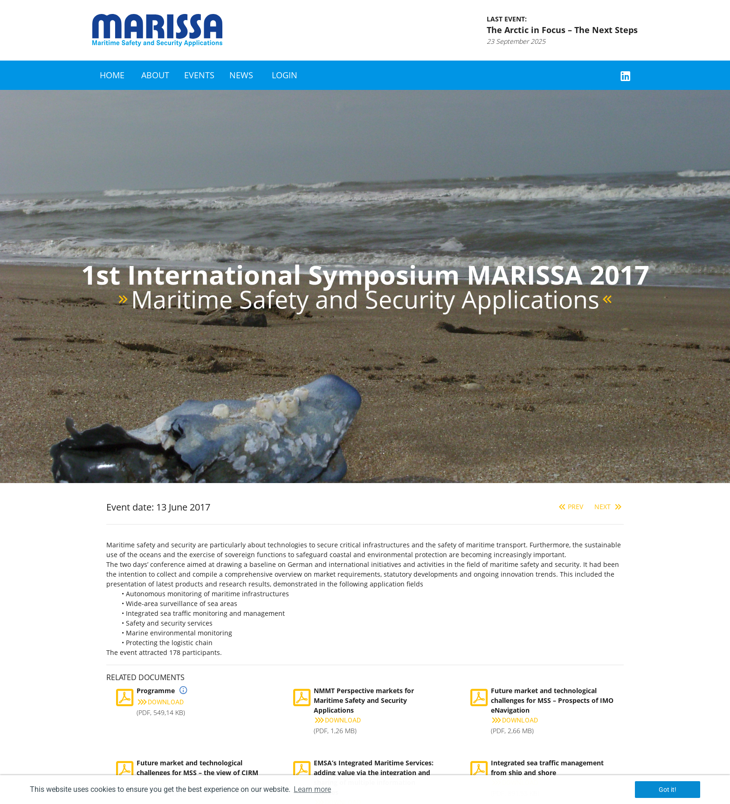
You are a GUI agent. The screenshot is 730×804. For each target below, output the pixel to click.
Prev (570, 506)
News (241, 75)
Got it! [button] (667, 789)
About (155, 75)
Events (199, 75)
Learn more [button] (312, 789)
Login (284, 75)
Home (112, 75)
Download (160, 702)
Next (609, 506)
